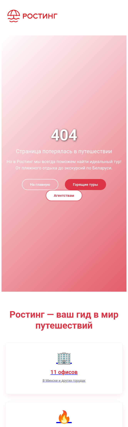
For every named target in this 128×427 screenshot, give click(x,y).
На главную (40, 184)
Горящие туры (85, 184)
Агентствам (64, 195)
